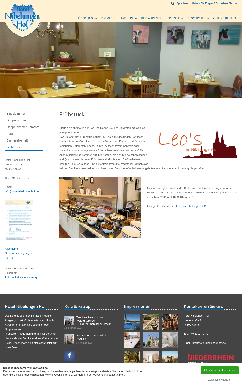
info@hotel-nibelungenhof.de (22, 191)
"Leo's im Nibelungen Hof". (190, 206)
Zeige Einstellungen (219, 379)
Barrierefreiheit (17, 140)
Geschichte (196, 18)
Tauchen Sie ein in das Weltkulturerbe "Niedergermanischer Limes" (93, 320)
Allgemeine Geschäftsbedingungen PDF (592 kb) (21, 253)
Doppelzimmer (17, 120)
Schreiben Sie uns (226, 3)
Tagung (127, 18)
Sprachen (182, 3)
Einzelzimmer (16, 113)
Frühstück (13, 147)
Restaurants (151, 18)
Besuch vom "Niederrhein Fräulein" (91, 337)
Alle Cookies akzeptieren (220, 370)
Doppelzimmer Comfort (23, 127)
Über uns (85, 18)
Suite (10, 134)
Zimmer (106, 18)
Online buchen (225, 18)
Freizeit (173, 18)
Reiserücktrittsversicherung (21, 277)
